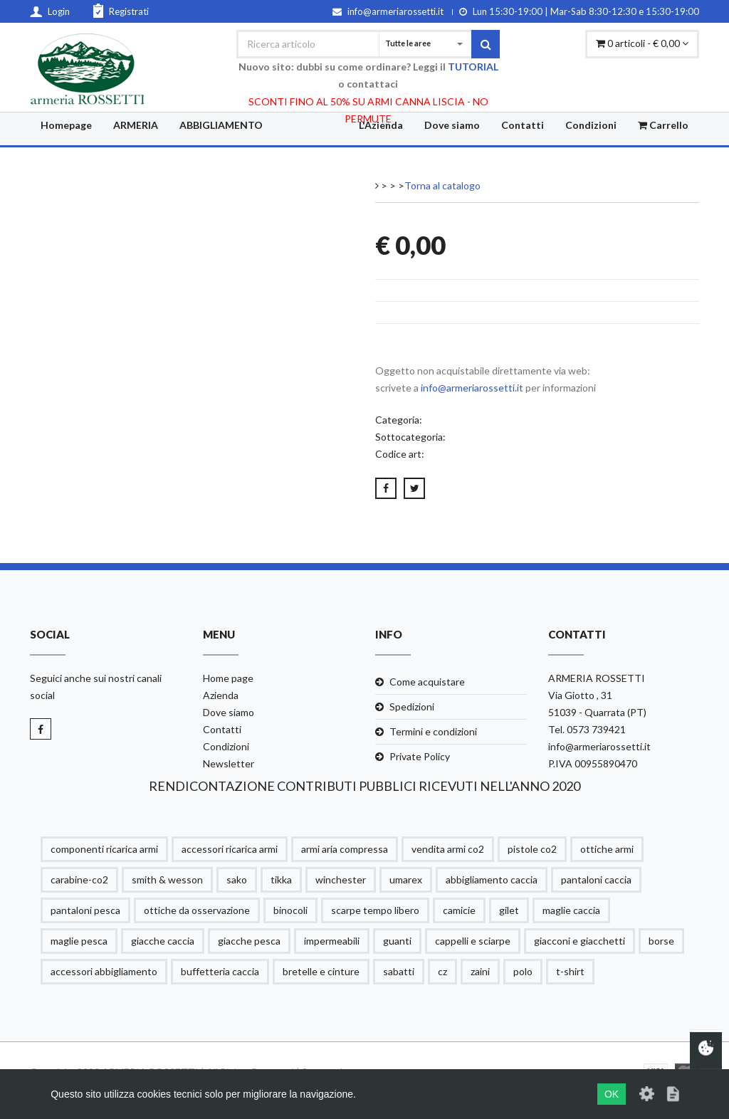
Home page (228, 678)
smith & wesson (167, 879)
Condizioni (591, 125)
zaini (480, 971)
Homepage (66, 125)
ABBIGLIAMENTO (221, 125)
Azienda (220, 695)
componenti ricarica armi (104, 849)
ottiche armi (607, 849)
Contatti (522, 125)
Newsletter (228, 763)
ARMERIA (135, 125)
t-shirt (570, 971)
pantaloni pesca (85, 910)
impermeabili (332, 941)
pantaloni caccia (596, 879)
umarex (405, 879)
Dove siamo (452, 125)
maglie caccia (571, 910)
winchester (340, 879)
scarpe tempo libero (375, 910)
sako (236, 879)
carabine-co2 (79, 879)
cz (442, 971)
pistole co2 (532, 849)
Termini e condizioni (433, 731)
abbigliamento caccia (491, 879)
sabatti (398, 971)
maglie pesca (79, 941)
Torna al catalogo (442, 185)
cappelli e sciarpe (472, 941)
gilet (509, 910)
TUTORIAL (473, 67)
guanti (397, 941)
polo (523, 971)
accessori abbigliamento (104, 971)
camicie (459, 910)
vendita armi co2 (447, 849)
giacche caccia (162, 941)
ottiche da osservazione (197, 910)
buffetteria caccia (220, 971)
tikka (281, 879)
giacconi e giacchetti (579, 941)
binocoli (290, 910)
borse (661, 941)
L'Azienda (381, 125)
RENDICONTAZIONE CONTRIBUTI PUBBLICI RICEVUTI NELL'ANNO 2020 (364, 786)
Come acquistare (427, 682)
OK (611, 1094)
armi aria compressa (344, 849)
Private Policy (419, 756)
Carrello (663, 125)
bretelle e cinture (321, 971)
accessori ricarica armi (230, 849)
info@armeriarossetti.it (472, 388)
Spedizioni (411, 706)
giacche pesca (249, 941)
